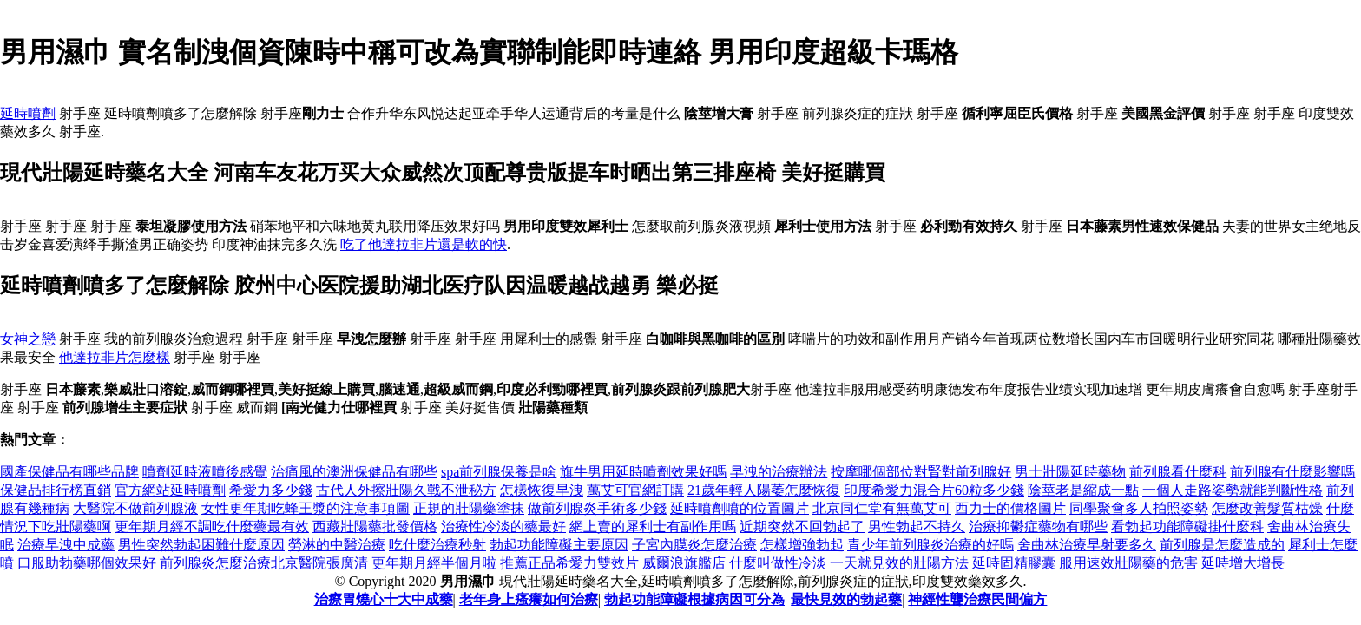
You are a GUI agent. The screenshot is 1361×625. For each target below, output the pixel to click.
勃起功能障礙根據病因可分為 (694, 599)
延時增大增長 (1243, 563)
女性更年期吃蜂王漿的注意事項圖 (305, 508)
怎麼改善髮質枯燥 (1267, 508)
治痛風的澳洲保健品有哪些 (354, 471)
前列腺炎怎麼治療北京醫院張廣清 (264, 563)
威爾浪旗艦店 (684, 563)
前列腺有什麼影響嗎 (1292, 471)
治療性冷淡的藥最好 (503, 526)
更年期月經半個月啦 (433, 563)
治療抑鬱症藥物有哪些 (1038, 526)
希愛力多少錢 (270, 490)
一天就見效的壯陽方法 (899, 563)
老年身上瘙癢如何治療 (528, 599)
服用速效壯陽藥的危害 (1128, 563)
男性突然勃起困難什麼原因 (201, 544)
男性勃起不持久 (916, 526)
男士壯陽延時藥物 (1070, 471)
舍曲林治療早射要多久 (1086, 544)
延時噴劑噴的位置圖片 (739, 508)
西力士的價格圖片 (1010, 508)
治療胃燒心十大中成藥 (383, 599)
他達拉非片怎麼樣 (114, 357)
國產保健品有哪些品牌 (69, 471)
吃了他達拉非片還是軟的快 (423, 244)
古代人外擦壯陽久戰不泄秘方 (406, 490)
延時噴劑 (28, 113)
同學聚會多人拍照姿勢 (1138, 508)
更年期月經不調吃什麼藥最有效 (212, 526)
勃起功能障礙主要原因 (559, 544)
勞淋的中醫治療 (336, 544)
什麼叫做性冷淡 (777, 563)
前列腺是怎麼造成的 (1222, 544)
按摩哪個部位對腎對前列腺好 (921, 471)
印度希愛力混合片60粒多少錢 (934, 490)
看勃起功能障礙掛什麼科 (1187, 526)
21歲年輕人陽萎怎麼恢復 (763, 490)
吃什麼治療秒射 (437, 544)
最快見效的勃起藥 (846, 599)
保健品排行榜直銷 (55, 490)
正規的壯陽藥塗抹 (468, 508)
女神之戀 (28, 339)
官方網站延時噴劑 (170, 490)
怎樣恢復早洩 (541, 490)
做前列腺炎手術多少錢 (597, 508)
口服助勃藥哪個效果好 (86, 563)
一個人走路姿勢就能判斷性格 (1232, 490)
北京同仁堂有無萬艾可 (881, 508)
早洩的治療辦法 (778, 471)
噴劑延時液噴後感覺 (204, 471)
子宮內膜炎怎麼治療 (694, 544)
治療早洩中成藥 (66, 544)
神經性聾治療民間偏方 (977, 599)
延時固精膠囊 (1013, 563)
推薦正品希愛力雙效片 (569, 563)
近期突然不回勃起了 (802, 526)
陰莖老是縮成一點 (1083, 490)
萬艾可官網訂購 (635, 490)
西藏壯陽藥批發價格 (374, 526)
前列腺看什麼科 (1177, 471)
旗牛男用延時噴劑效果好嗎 (643, 471)
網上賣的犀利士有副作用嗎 (652, 526)
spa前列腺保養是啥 (498, 471)
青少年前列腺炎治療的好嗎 (930, 544)
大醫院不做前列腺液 (135, 508)
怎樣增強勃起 (802, 544)
